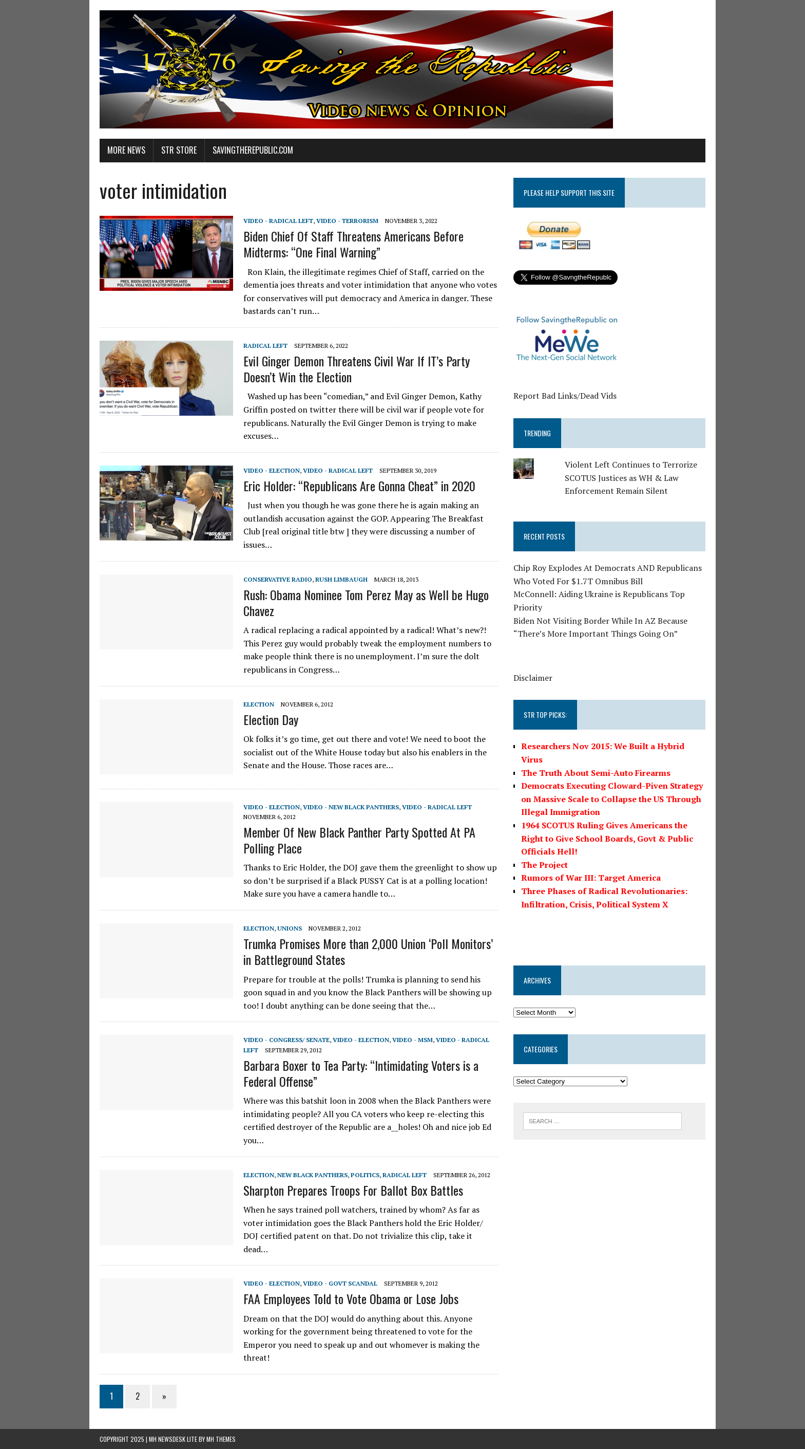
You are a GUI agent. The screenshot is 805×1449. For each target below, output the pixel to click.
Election (258, 704)
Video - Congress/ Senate (286, 1040)
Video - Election (271, 470)
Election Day (270, 719)
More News (126, 150)
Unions (289, 928)
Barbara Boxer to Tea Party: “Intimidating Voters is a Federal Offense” (360, 1073)
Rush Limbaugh (341, 579)
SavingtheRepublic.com (253, 150)
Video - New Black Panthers (351, 807)
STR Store (179, 150)
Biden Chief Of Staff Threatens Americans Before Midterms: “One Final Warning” (353, 244)
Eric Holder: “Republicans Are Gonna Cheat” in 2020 (359, 485)
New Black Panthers (312, 1175)
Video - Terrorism (347, 221)
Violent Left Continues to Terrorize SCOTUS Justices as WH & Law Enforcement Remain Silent (631, 477)
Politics (365, 1175)
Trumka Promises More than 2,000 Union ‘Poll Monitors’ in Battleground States (368, 951)
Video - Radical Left (278, 221)
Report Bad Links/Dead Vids (565, 395)
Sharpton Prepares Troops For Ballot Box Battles (353, 1190)
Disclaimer (532, 677)
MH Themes (221, 1439)
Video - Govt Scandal (340, 1283)
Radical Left (265, 345)
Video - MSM (412, 1040)
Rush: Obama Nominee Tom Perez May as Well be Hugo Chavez (366, 602)
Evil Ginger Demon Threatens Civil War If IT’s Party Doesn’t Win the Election (356, 368)
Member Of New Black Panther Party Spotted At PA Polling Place (359, 840)
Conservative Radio (277, 579)
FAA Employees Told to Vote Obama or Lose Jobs (350, 1298)
